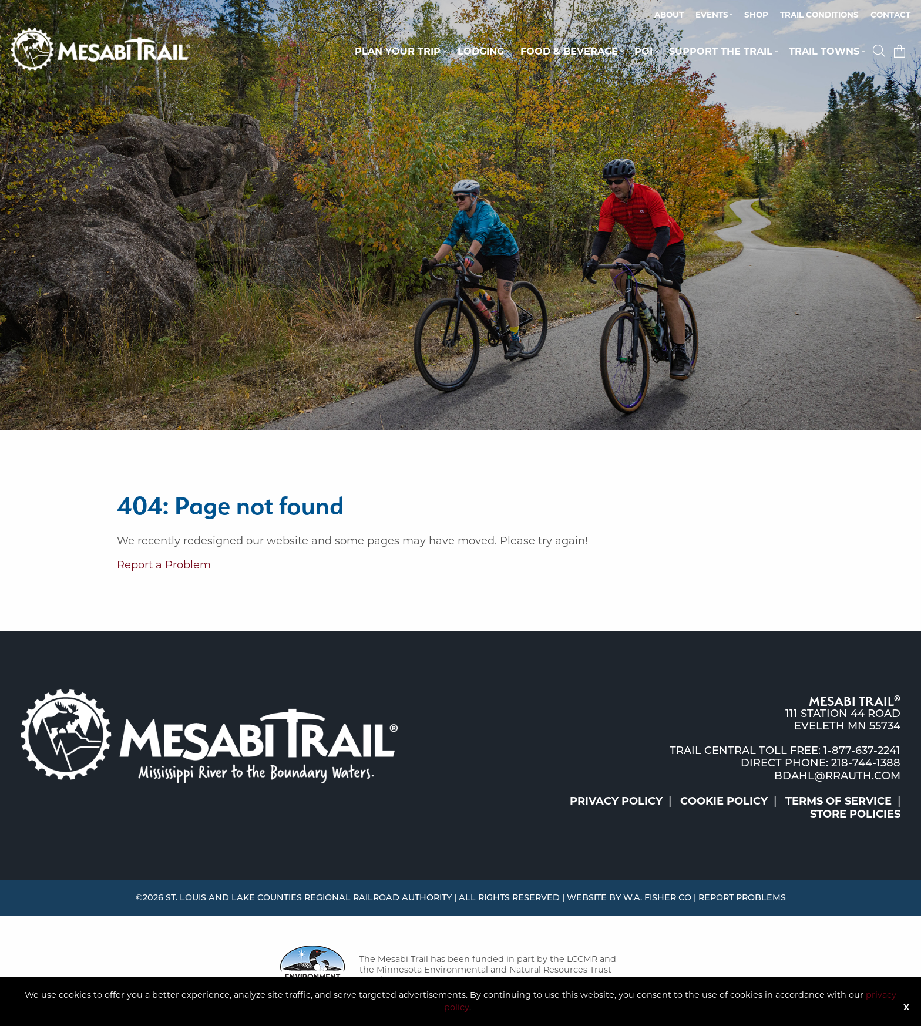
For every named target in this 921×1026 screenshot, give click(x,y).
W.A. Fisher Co (657, 898)
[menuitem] (669, 15)
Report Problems (742, 898)
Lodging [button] (481, 51)
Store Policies (855, 814)
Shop (756, 14)
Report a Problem (164, 565)
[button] (880, 51)
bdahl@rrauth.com (837, 776)
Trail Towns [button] (824, 51)
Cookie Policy (724, 801)
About (669, 14)
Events (711, 14)
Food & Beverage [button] (569, 51)
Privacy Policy (616, 801)
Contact (890, 14)
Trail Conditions (819, 14)
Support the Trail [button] (720, 51)
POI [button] (643, 51)
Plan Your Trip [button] (398, 51)
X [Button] (906, 1007)
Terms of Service (838, 801)
